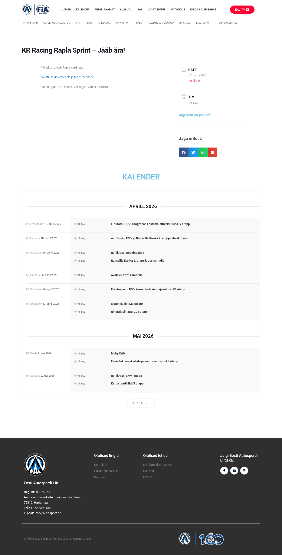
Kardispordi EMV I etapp (127, 383)
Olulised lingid (106, 455)
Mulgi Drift (118, 353)
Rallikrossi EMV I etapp (126, 375)
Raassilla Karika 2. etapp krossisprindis (137, 260)
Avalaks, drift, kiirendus (126, 275)
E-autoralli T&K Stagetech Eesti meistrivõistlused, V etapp (150, 224)
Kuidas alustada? (203, 9)
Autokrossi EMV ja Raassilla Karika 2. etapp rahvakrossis (149, 238)
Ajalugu (126, 9)
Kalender (82, 9)
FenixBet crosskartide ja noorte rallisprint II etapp (144, 361)
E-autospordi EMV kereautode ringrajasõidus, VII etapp (148, 289)
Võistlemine (156, 9)
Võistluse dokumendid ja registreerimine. (67, 77)
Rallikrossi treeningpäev (127, 252)
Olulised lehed (155, 455)
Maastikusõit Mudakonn (127, 303)
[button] (183, 152)
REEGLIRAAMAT (105, 9)
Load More (141, 403)
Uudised (65, 9)
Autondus (177, 9)
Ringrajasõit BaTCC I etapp (129, 311)
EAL (140, 9)
